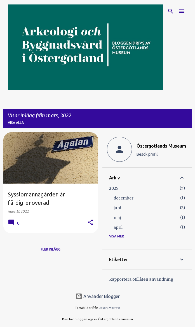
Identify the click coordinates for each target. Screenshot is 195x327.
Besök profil (147, 154)
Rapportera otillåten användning (141, 279)
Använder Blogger (98, 296)
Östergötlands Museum (161, 145)
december (123, 198)
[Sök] (170, 11)
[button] (90, 223)
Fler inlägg (50, 249)
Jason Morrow (109, 307)
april (118, 227)
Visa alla (16, 122)
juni (117, 207)
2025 (113, 188)
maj (117, 217)
